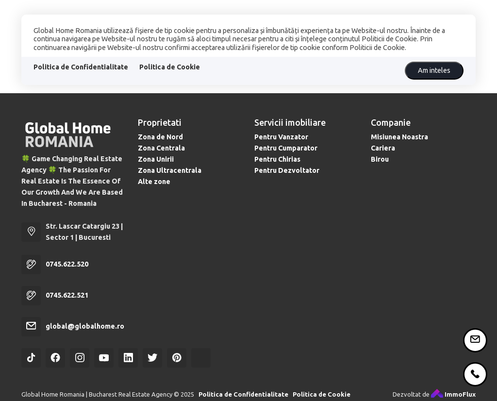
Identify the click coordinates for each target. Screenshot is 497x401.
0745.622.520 (67, 264)
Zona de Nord (160, 137)
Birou (380, 159)
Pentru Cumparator (285, 148)
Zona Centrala (161, 148)
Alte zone (154, 181)
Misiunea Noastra (399, 137)
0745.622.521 (67, 295)
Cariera (383, 148)
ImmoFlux (453, 394)
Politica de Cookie (169, 67)
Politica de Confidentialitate (80, 67)
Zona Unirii (156, 159)
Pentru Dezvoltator (286, 170)
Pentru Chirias (277, 159)
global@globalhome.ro (85, 326)
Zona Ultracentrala (169, 170)
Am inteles (434, 70)
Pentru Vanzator (281, 137)
